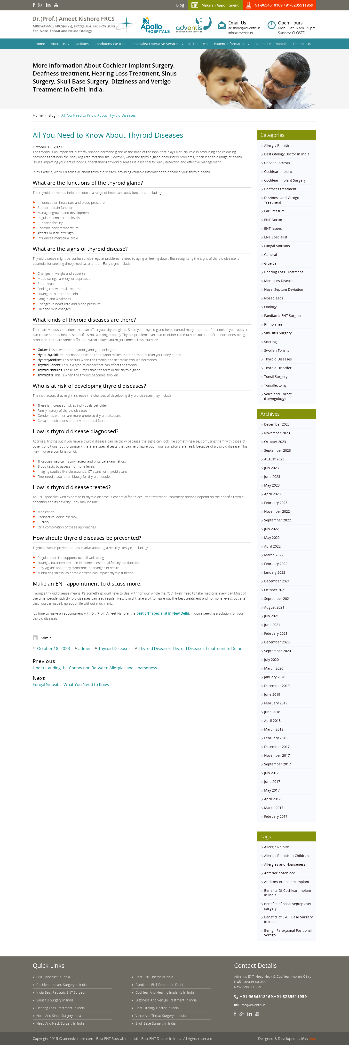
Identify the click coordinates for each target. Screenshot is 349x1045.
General (270, 254)
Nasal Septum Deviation (283, 289)
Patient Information (230, 43)
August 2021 (274, 607)
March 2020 (273, 668)
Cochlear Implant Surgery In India (61, 984)
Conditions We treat (111, 43)
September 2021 (277, 598)
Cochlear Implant (278, 171)
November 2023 (277, 433)
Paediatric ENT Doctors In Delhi (159, 984)
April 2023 (272, 494)
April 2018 (272, 720)
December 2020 (277, 642)
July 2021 (271, 616)
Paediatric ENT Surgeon (283, 315)
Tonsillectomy (275, 385)
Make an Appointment (218, 5)
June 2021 (272, 624)
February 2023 (275, 502)
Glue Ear (271, 263)
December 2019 (277, 685)
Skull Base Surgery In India (155, 1023)
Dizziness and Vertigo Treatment (281, 200)
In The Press (198, 43)
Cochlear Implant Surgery (285, 180)
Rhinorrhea (273, 324)
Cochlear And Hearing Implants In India (164, 992)
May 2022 (272, 537)
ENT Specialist (275, 237)
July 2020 (271, 659)
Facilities (82, 43)
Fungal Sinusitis (277, 246)
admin (82, 648)
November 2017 (277, 755)
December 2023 (277, 424)
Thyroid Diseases (111, 648)
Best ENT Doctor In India (154, 977)
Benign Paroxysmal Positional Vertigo (288, 932)
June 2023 (272, 476)
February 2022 (275, 563)
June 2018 (272, 711)
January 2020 (274, 677)
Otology (270, 307)
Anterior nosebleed (279, 873)
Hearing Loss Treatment (283, 272)
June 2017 (272, 781)
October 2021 (275, 589)
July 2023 (271, 467)
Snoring (270, 341)
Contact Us (302, 43)
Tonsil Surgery (275, 376)
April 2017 (272, 799)
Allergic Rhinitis (277, 145)
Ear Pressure (274, 211)
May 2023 (272, 485)
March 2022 (273, 555)
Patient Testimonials (270, 43)
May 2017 (272, 790)
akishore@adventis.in (245, 27)
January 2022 (274, 572)
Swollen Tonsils (276, 350)
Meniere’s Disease (278, 280)
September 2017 (277, 764)
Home (40, 43)
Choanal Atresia (277, 162)
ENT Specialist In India (53, 977)
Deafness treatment (280, 189)
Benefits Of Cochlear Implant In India (287, 892)
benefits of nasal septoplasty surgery (287, 906)
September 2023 (277, 450)
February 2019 (275, 703)
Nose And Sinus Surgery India (58, 1015)
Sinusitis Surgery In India (54, 1000)
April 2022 (272, 546)
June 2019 (272, 694)
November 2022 (277, 511)
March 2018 (273, 729)
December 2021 (277, 581)
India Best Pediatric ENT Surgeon (61, 992)
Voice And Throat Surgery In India (160, 1015)
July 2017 (271, 772)
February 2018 (275, 738)
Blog (176, 5)
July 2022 (271, 528)
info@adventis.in (241, 32)
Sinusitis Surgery (278, 333)
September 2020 (277, 650)
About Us (58, 43)
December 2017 (277, 746)
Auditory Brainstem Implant (286, 881)
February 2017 (275, 816)
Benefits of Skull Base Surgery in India (288, 919)
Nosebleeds (273, 298)
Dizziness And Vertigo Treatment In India (166, 1000)
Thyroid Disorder (278, 368)
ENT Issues (273, 228)
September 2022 (277, 520)
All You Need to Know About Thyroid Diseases (115, 135)
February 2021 (275, 633)
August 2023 (274, 459)
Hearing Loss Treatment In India (60, 1008)
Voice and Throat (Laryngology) (278, 396)
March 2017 (273, 807)
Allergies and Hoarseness (284, 864)
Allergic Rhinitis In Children (286, 855)
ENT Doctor (273, 219)
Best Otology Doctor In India (286, 154)
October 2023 (275, 441)
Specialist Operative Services (156, 43)
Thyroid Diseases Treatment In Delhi (202, 648)
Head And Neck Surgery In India (60, 1023)
